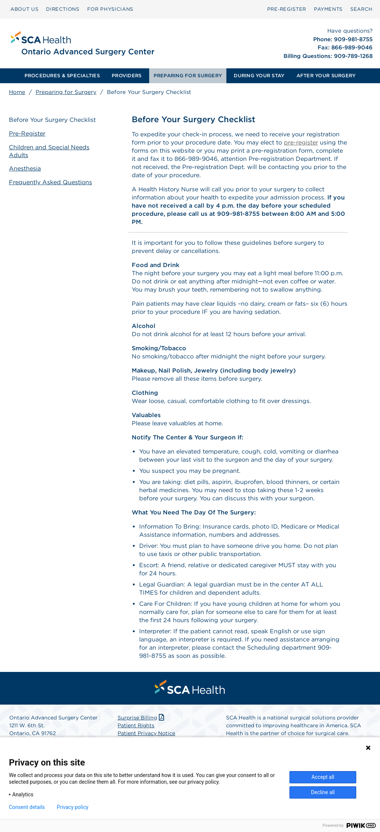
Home (17, 92)
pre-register (301, 142)
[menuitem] (24, 9)
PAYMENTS (328, 9)
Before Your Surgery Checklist (52, 119)
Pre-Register (27, 133)
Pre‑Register (286, 9)
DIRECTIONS (62, 9)
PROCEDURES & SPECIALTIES (62, 75)
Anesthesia (25, 168)
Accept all (322, 777)
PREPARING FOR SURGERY (188, 75)
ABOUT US (24, 9)
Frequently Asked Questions (50, 182)
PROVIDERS (126, 75)
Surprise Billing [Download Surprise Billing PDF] (142, 718)
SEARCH (361, 9)
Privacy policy (72, 807)
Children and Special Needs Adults (49, 151)
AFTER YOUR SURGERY (326, 75)
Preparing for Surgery (66, 92)
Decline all (323, 792)
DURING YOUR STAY (259, 75)
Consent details (27, 807)
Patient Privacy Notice (146, 733)
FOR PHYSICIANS (110, 9)
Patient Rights (136, 725)
